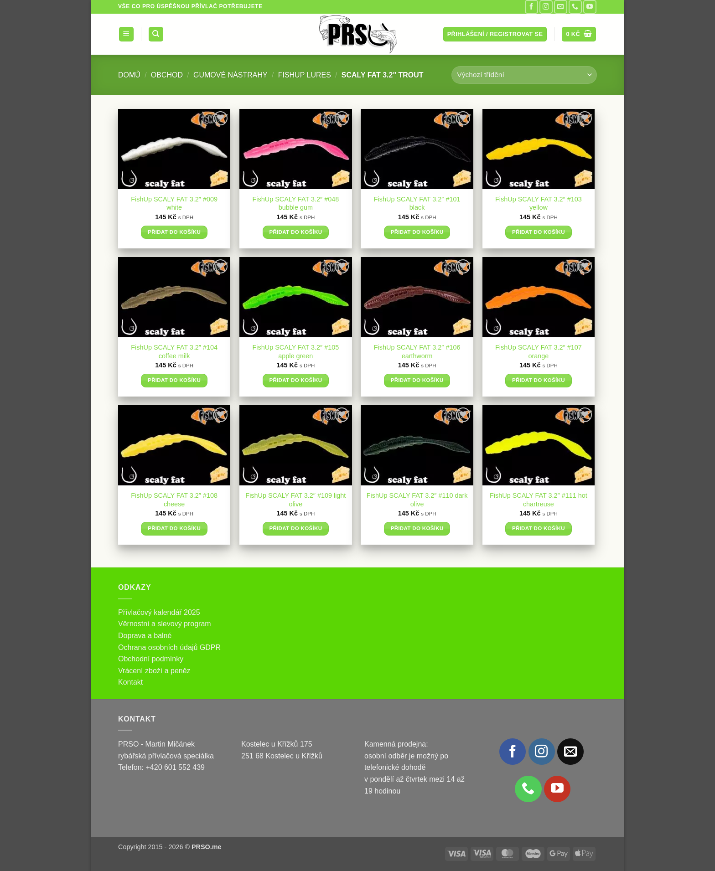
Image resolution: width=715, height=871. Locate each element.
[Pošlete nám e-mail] (560, 6)
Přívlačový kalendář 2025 (159, 612)
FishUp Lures (304, 75)
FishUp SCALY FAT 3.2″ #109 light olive (295, 500)
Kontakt (130, 682)
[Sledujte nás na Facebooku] (531, 6)
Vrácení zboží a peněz (154, 671)
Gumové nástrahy (230, 75)
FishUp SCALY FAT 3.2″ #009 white (174, 203)
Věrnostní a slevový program (164, 624)
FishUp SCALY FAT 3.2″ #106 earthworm (417, 352)
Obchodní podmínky (150, 659)
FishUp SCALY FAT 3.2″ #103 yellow (538, 203)
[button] (126, 34)
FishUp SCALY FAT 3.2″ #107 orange (538, 352)
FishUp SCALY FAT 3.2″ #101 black (417, 203)
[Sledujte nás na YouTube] (589, 6)
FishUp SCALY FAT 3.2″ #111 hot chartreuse (538, 500)
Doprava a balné (144, 635)
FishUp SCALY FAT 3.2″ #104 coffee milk (174, 352)
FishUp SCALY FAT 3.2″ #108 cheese (174, 500)
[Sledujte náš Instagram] (546, 6)
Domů (129, 75)
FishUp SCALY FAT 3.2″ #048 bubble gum (296, 203)
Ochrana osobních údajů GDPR (169, 647)
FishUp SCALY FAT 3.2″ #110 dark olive (417, 500)
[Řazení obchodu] (524, 75)
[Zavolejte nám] (575, 6)
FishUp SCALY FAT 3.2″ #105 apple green (296, 352)
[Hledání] (156, 34)
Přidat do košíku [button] (174, 232)
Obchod (167, 75)
